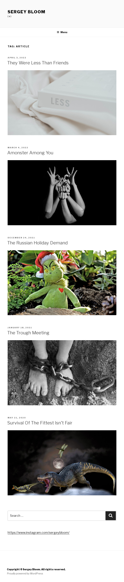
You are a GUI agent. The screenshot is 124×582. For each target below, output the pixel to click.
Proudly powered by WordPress (25, 573)
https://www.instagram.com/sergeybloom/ (38, 532)
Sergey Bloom (26, 11)
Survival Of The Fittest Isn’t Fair (39, 422)
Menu (62, 32)
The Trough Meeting (28, 332)
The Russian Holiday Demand (37, 242)
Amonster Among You (30, 152)
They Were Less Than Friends (38, 62)
